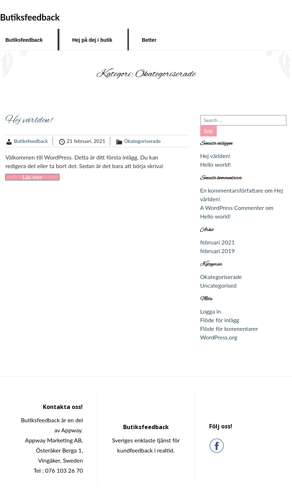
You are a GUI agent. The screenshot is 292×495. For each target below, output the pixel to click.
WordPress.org (218, 337)
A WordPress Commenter (232, 207)
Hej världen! (28, 120)
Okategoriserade (142, 141)
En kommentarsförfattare (231, 190)
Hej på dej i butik (92, 40)
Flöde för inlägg (219, 319)
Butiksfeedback (23, 40)
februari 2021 (217, 242)
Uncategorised (218, 285)
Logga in (210, 311)
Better (149, 40)
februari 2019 (217, 250)
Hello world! (215, 164)
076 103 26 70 (64, 470)
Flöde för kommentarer (229, 328)
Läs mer (32, 177)
